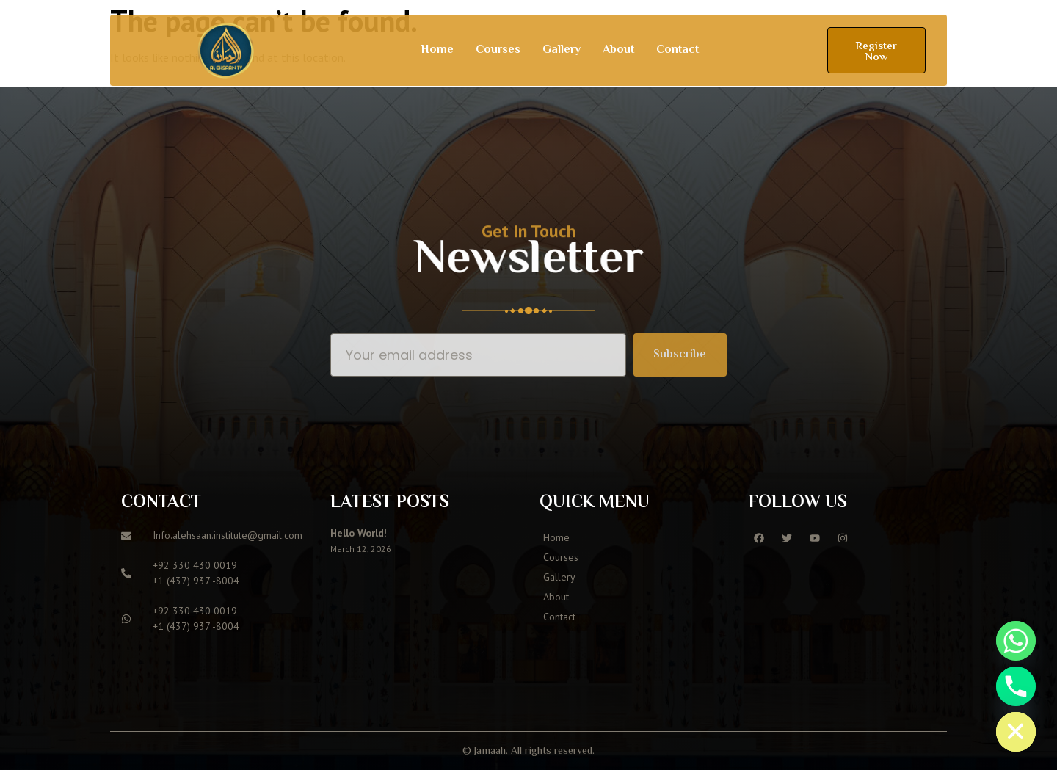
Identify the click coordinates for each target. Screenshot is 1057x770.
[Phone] (1016, 686)
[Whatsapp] (1016, 641)
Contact (677, 50)
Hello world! (358, 533)
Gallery (561, 50)
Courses (498, 50)
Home (437, 50)
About (618, 50)
